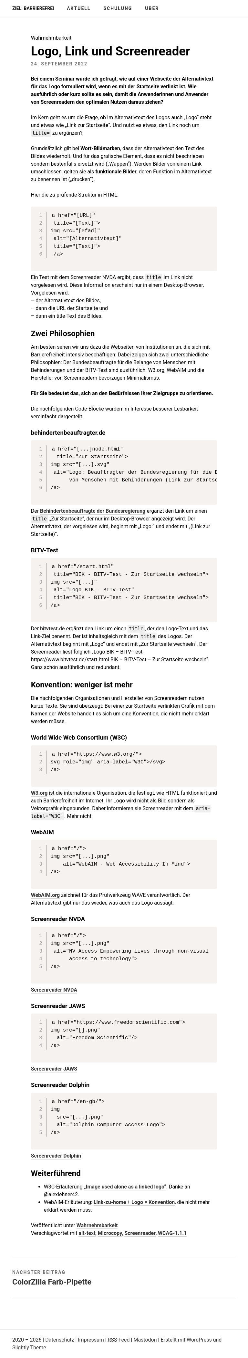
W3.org (39, 793)
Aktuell (78, 8)
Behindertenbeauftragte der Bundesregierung (92, 511)
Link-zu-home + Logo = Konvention (134, 1202)
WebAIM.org (45, 895)
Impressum (91, 1340)
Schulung (117, 8)
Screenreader (140, 1233)
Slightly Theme (29, 1347)
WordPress (199, 1340)
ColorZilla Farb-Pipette (51, 1281)
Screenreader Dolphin (56, 1156)
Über (152, 8)
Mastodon (145, 1340)
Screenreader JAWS (54, 1069)
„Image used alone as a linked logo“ (125, 1187)
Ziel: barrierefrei (33, 8)
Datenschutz (59, 1340)
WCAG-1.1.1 (172, 1233)
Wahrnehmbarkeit (97, 1225)
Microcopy (110, 1233)
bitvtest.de (52, 629)
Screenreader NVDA (54, 990)
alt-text (86, 1233)
